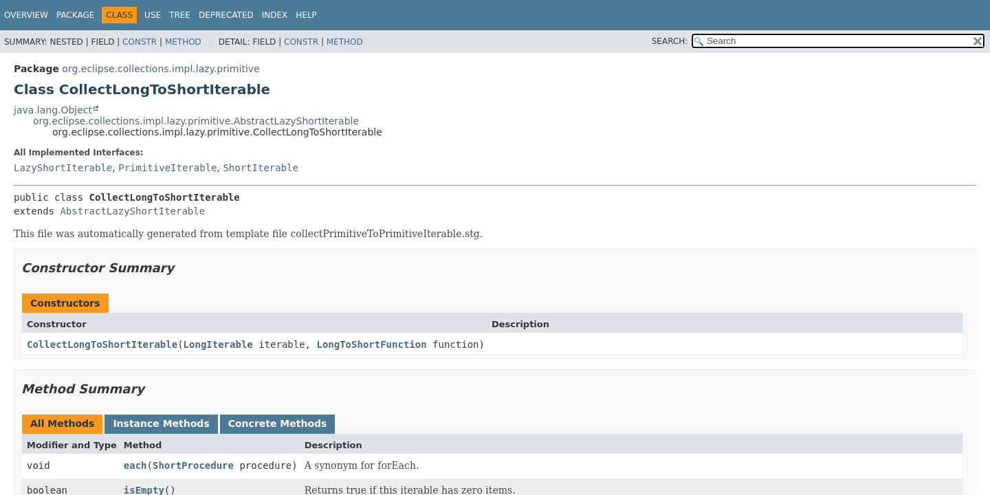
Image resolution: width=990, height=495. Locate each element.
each (135, 465)
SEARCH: (670, 41)
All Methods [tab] (62, 423)
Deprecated (226, 15)
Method (183, 42)
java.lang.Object (53, 110)
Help (306, 15)
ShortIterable (260, 167)
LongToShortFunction (371, 344)
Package (75, 15)
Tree (179, 15)
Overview (26, 15)
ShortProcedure (193, 465)
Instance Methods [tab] (161, 423)
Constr (139, 42)
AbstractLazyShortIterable (132, 211)
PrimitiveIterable (167, 167)
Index (275, 15)
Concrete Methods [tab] (277, 423)
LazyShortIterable (63, 167)
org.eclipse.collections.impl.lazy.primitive (160, 68)
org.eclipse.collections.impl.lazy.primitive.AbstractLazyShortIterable (196, 121)
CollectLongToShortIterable (102, 344)
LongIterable (218, 344)
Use (152, 15)
